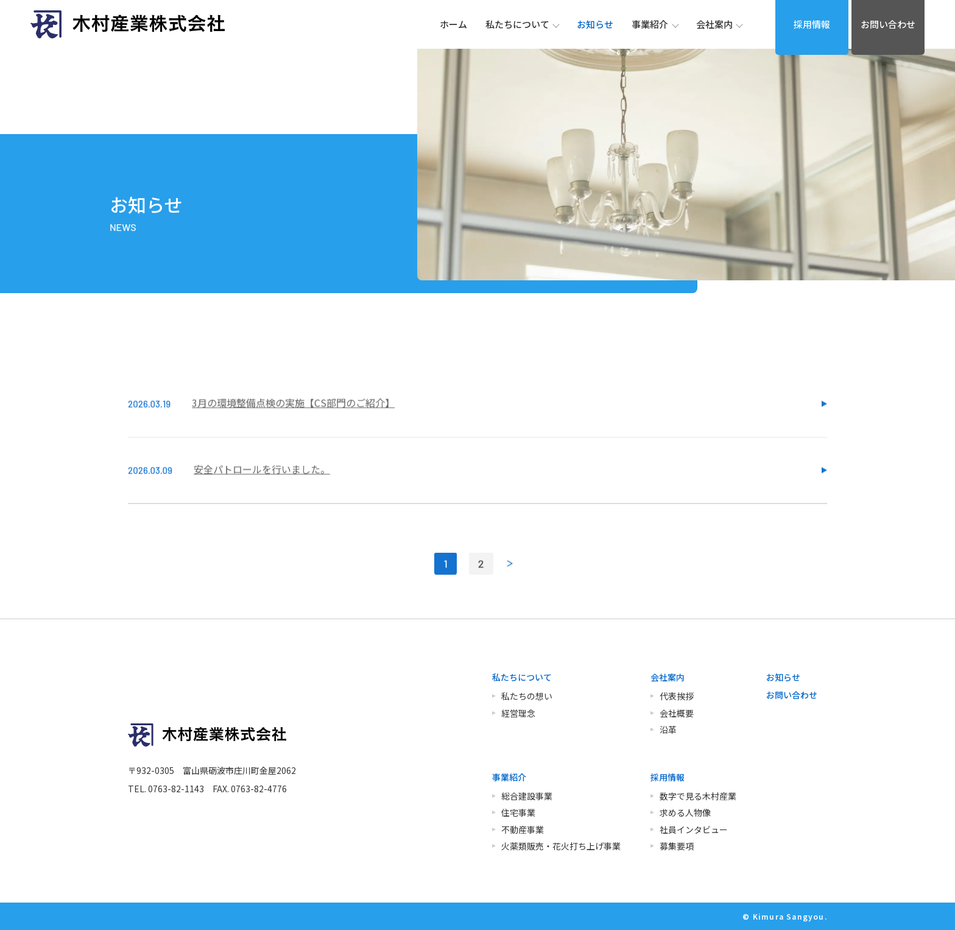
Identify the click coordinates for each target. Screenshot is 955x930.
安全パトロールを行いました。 (262, 490)
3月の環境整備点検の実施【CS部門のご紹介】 (293, 423)
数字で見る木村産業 (698, 796)
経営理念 (518, 713)
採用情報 (812, 24)
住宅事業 (518, 812)
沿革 (668, 729)
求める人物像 (685, 812)
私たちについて (522, 677)
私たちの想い (526, 696)
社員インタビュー (694, 829)
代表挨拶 (677, 696)
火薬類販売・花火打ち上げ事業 (561, 846)
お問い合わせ (888, 24)
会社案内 (667, 677)
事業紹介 (509, 777)
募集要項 (677, 846)
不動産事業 (522, 829)
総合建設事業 (526, 796)
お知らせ (783, 677)
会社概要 (677, 713)
